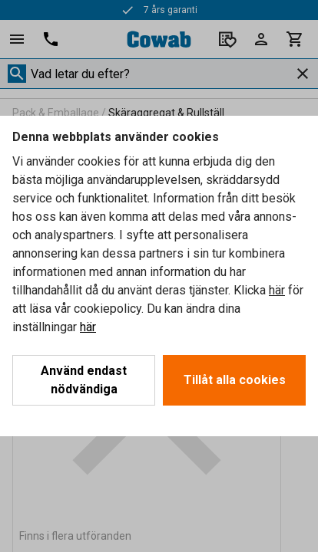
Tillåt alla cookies (235, 380)
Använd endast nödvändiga (84, 379)
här (277, 290)
